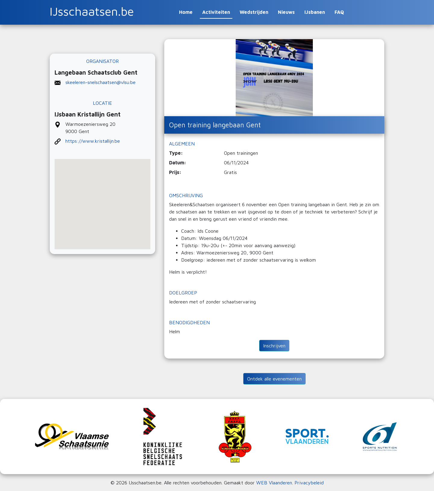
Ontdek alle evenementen (274, 378)
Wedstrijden (254, 12)
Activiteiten (216, 12)
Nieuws (286, 12)
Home (186, 12)
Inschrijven (274, 345)
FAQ (339, 12)
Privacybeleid (309, 482)
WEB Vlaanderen (274, 482)
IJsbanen (314, 12)
